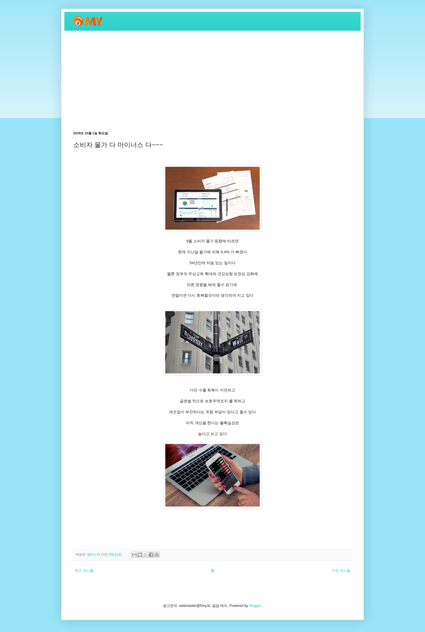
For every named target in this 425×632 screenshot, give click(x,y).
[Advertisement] (212, 81)
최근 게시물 (84, 571)
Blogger (255, 606)
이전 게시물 (341, 571)
